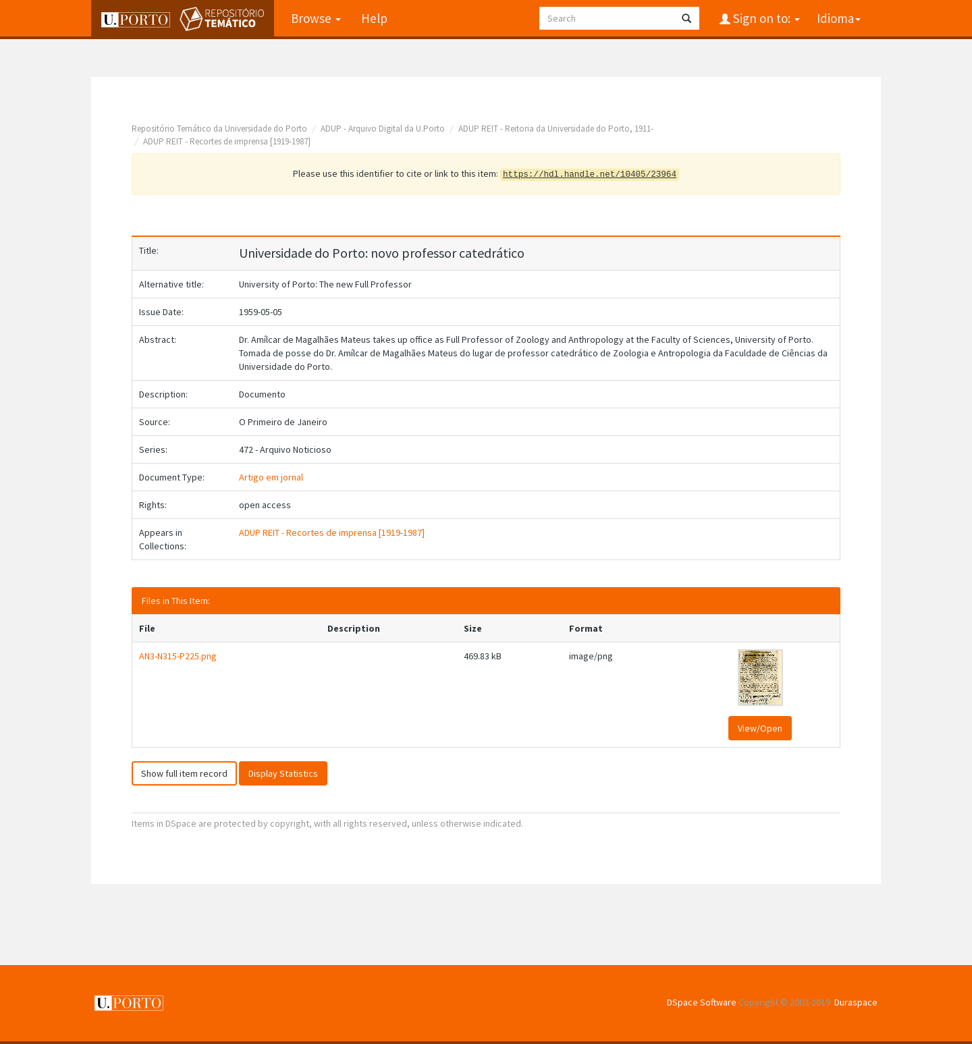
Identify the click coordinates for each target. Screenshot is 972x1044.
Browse (316, 18)
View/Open (760, 728)
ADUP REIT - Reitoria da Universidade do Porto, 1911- (555, 128)
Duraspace (856, 1002)
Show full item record (184, 773)
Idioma (839, 18)
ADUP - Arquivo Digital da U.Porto (383, 128)
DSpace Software (701, 1002)
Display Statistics (283, 773)
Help (374, 18)
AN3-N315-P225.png (178, 656)
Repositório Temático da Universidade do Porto (219, 128)
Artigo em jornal (271, 477)
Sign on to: (765, 18)
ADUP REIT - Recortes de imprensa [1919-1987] (226, 141)
